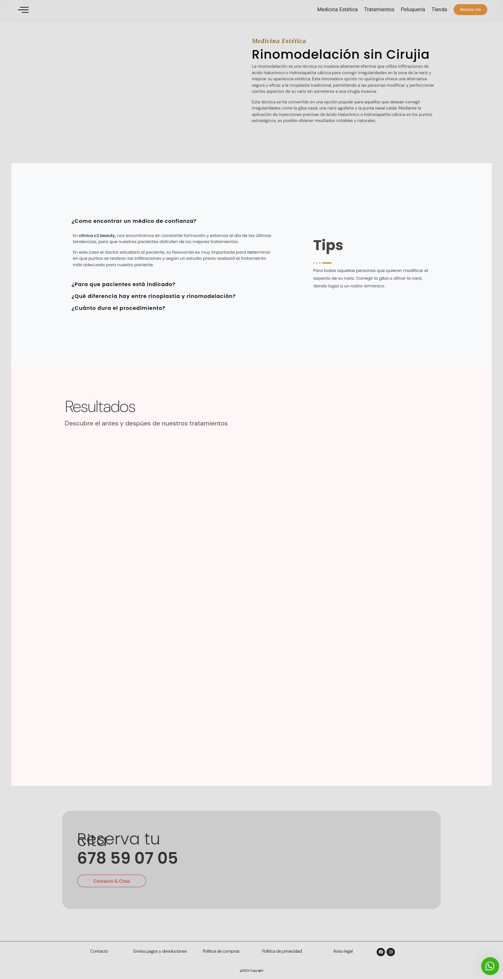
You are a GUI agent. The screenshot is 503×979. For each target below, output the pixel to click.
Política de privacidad (282, 951)
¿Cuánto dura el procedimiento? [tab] (119, 308)
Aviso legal (343, 951)
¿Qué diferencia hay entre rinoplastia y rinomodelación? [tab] (154, 296)
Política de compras (221, 951)
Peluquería (413, 9)
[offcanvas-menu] (23, 10)
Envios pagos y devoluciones (160, 951)
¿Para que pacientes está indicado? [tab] (123, 284)
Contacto (99, 951)
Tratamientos (379, 9)
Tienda (439, 9)
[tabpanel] (174, 252)
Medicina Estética (337, 9)
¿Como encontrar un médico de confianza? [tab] (134, 221)
